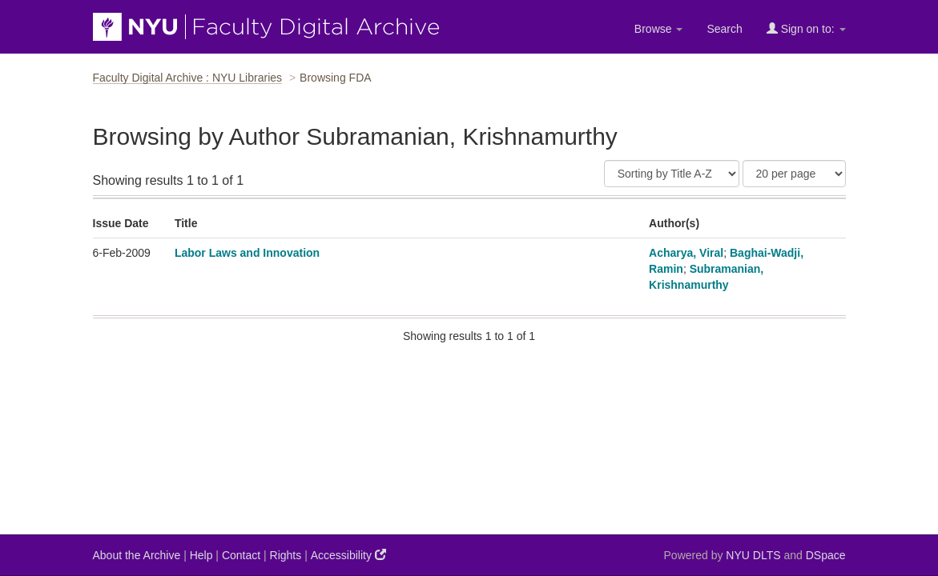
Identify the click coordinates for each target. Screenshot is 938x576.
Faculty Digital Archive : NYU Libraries (188, 77)
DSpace (826, 555)
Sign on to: (806, 28)
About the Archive (137, 555)
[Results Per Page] (794, 173)
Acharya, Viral (686, 252)
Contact (241, 555)
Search (724, 28)
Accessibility (348, 555)
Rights (286, 555)
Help (201, 555)
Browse (658, 28)
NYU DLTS (753, 555)
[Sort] (671, 173)
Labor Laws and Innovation (247, 252)
